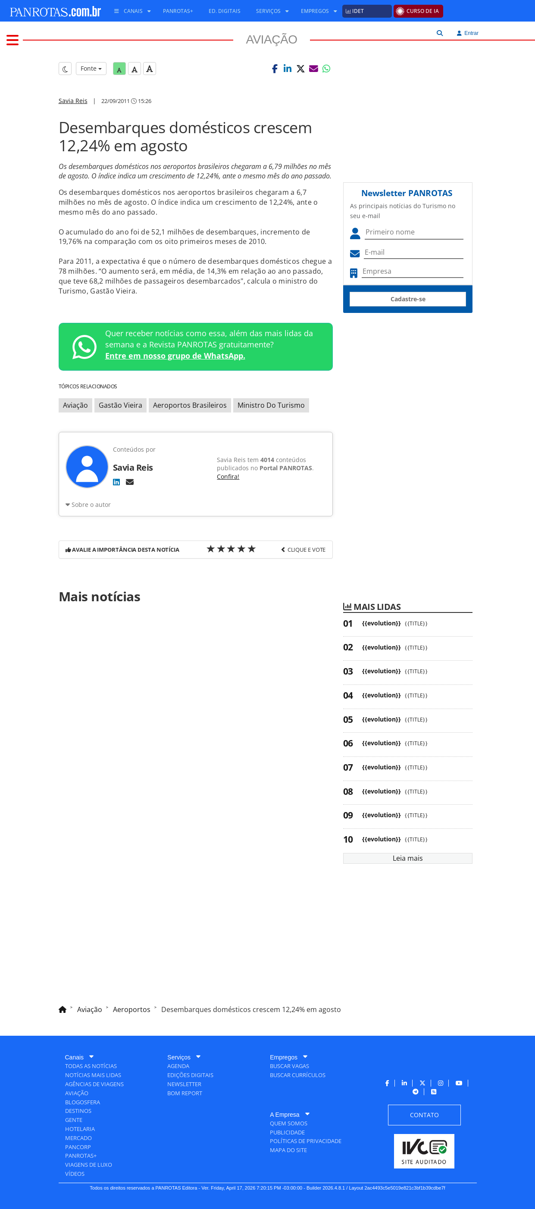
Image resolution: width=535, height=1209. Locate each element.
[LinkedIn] (116, 482)
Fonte (91, 68)
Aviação (75, 405)
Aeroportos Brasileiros (190, 405)
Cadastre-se (408, 299)
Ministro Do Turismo (271, 405)
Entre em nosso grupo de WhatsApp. (175, 355)
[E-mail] (130, 482)
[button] (274, 68)
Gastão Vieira (120, 405)
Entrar (468, 33)
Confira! (228, 476)
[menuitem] (129, 11)
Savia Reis (73, 101)
